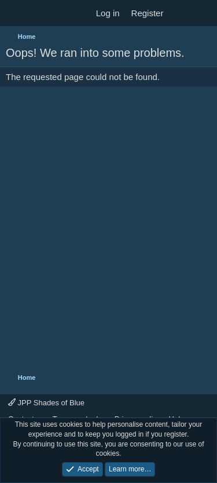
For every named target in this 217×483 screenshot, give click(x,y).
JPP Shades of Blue (46, 402)
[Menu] (16, 13)
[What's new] (180, 13)
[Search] (203, 13)
